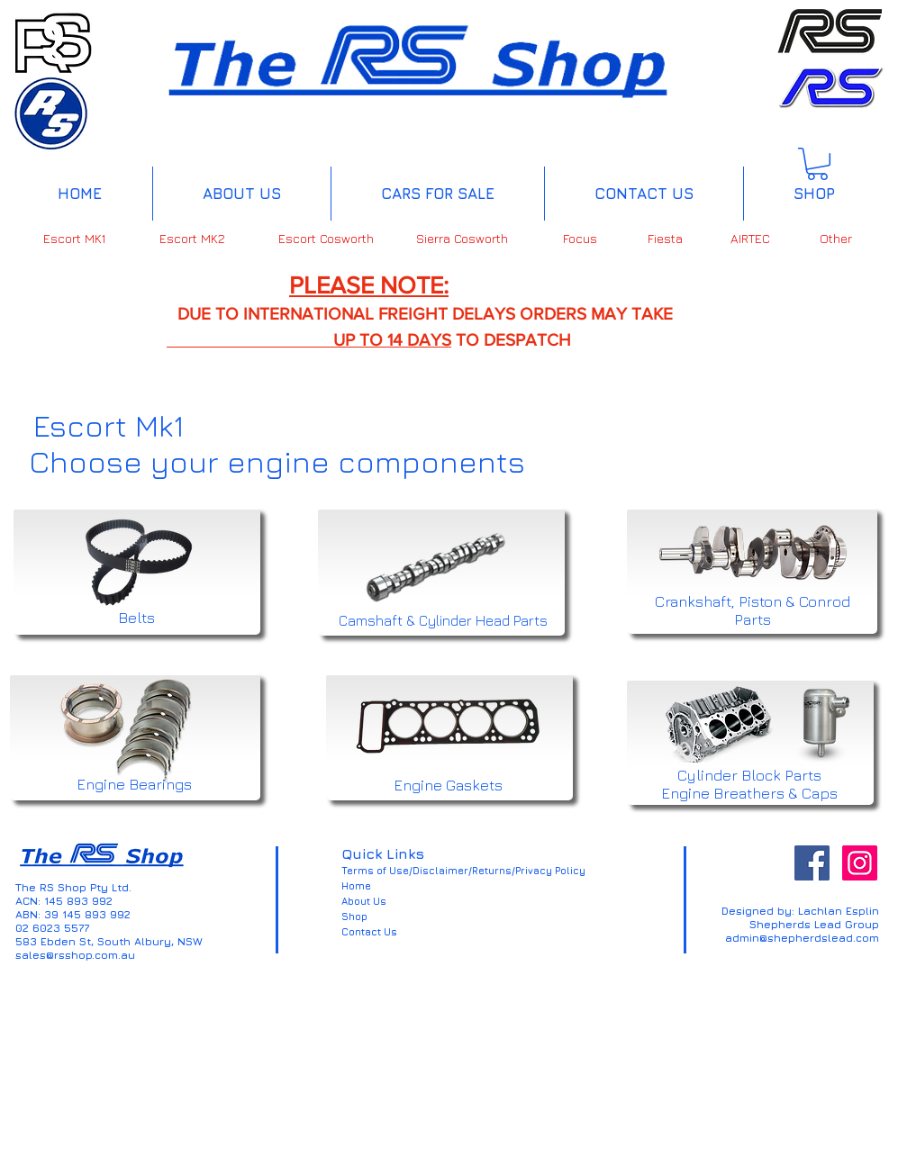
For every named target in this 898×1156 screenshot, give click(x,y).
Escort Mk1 (108, 425)
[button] (817, 164)
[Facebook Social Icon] (812, 863)
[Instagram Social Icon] (859, 863)
